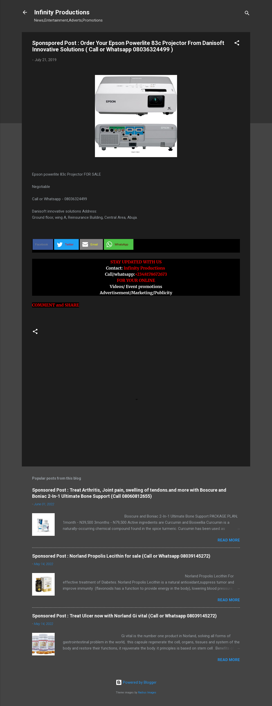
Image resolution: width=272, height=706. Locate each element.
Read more (229, 540)
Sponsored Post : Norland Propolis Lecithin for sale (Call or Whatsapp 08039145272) (121, 556)
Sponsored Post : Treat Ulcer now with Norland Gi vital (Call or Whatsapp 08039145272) (124, 615)
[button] (237, 44)
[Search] (247, 14)
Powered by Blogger (136, 682)
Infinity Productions (62, 12)
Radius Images (147, 692)
